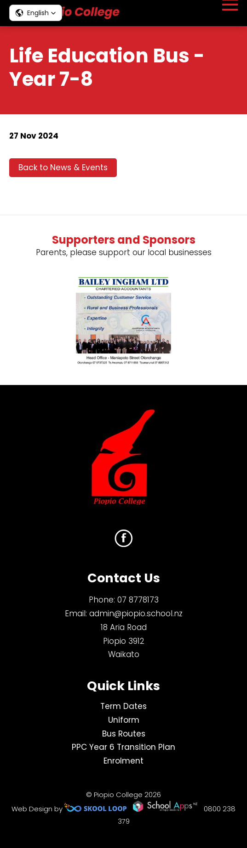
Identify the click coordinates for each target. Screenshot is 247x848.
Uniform (123, 719)
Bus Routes (123, 733)
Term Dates (123, 706)
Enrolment (123, 760)
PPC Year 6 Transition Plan (123, 747)
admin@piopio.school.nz (136, 613)
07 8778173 (138, 599)
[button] (35, 13)
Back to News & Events (63, 167)
